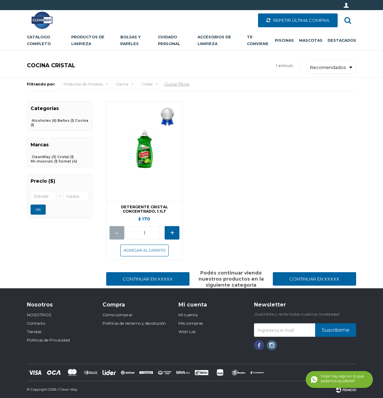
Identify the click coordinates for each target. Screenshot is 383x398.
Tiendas (34, 331)
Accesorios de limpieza (214, 40)
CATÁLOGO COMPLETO (39, 40)
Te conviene (257, 40)
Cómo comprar (117, 314)
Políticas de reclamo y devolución (134, 323)
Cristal (147, 84)
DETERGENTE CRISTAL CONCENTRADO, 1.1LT (144, 209)
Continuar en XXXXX (148, 279)
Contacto (36, 323)
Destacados (342, 40)
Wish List (187, 331)
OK (38, 209)
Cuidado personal (169, 40)
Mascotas (311, 40)
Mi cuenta (188, 314)
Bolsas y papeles (130, 40)
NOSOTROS (39, 314)
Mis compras (190, 323)
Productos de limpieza (87, 40)
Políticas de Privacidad (48, 339)
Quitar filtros (176, 83)
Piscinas (284, 40)
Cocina (122, 84)
